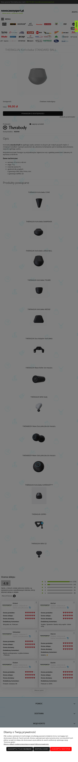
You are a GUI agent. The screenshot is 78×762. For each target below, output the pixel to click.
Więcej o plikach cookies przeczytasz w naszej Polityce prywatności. (26, 744)
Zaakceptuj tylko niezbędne (20, 749)
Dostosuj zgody (41, 749)
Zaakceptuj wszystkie (61, 749)
